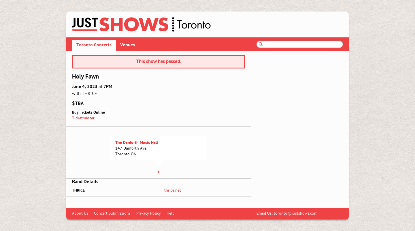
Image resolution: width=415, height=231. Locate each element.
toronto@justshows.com (295, 213)
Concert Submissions (112, 213)
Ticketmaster (83, 118)
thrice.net (172, 190)
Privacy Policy (148, 213)
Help (171, 213)
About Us (80, 213)
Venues (127, 45)
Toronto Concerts (94, 45)
